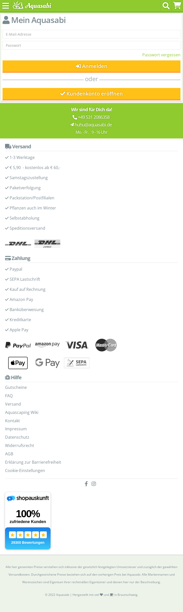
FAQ (9, 395)
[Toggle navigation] (5, 5)
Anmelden (91, 66)
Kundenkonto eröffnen (91, 93)
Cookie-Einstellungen (25, 470)
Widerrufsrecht (19, 445)
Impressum (16, 429)
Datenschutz (17, 437)
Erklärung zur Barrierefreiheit (33, 462)
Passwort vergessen (161, 55)
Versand (13, 404)
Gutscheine (16, 387)
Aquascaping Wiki (21, 412)
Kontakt (12, 420)
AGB (9, 454)
